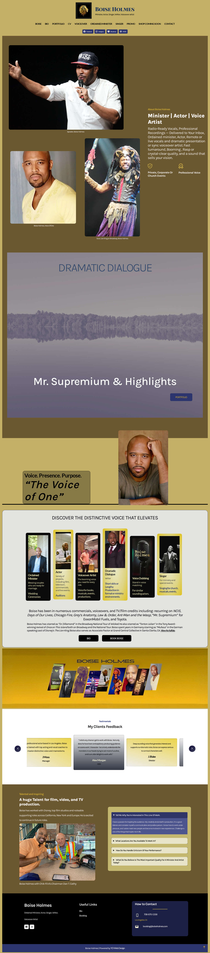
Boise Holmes (114, 8)
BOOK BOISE (116, 638)
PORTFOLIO (181, 397)
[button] (18, 748)
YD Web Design (118, 948)
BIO (88, 638)
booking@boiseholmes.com (155, 926)
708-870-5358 (150, 914)
